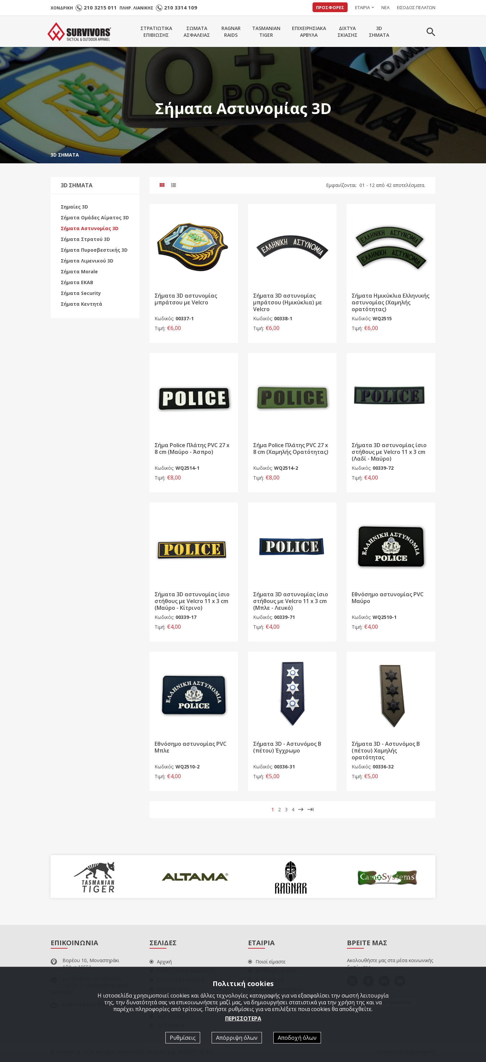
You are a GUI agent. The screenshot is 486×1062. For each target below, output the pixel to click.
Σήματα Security (81, 293)
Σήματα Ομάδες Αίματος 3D (95, 217)
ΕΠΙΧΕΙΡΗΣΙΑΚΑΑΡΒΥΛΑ (309, 31)
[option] (99, 876)
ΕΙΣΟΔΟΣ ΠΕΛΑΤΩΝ (416, 7)
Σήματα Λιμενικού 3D (87, 260)
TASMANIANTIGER (266, 31)
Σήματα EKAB (77, 282)
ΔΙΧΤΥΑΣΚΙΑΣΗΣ (347, 31)
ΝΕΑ (385, 7)
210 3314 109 (180, 7)
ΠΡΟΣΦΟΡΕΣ (330, 7)
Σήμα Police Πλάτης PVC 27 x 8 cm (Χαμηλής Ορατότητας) (290, 448)
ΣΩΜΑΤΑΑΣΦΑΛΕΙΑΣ (197, 31)
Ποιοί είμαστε (267, 961)
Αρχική (161, 961)
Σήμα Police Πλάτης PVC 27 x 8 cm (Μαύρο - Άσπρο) (192, 448)
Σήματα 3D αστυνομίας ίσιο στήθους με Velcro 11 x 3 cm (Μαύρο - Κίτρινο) (192, 601)
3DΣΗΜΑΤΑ (379, 31)
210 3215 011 (100, 7)
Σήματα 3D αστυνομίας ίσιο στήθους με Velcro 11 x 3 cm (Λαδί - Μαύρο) (389, 451)
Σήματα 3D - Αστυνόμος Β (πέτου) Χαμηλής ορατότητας (386, 750)
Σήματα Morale (79, 271)
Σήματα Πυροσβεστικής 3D (94, 250)
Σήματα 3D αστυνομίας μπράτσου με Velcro (186, 299)
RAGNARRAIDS (231, 31)
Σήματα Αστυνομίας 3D (89, 228)
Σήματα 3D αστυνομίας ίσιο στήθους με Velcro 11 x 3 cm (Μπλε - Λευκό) (290, 601)
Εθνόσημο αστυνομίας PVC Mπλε (190, 747)
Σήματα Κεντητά (81, 304)
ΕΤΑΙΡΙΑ (362, 7)
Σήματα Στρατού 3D (85, 239)
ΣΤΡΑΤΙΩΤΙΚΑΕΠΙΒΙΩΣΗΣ (156, 31)
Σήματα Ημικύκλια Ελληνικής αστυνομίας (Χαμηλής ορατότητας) (390, 302)
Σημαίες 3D (74, 206)
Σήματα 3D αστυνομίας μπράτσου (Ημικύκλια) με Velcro (287, 302)
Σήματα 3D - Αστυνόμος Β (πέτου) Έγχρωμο (287, 747)
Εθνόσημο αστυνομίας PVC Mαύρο (388, 598)
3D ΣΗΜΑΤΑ (65, 155)
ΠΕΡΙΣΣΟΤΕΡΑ (243, 1018)
